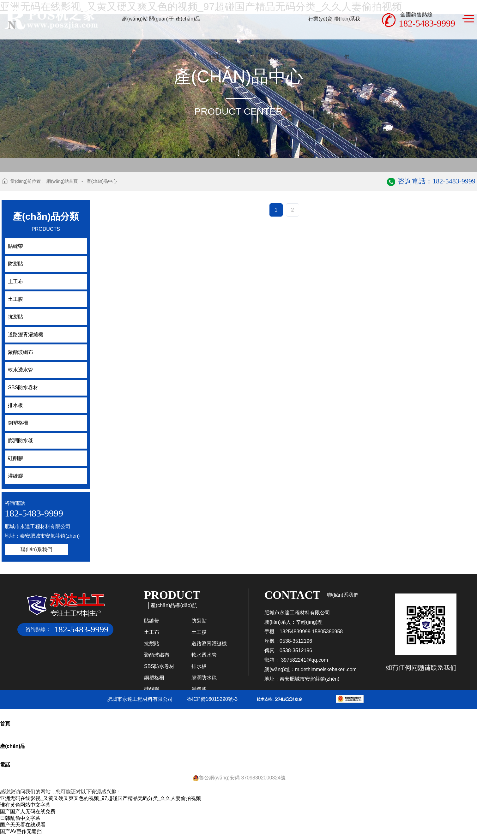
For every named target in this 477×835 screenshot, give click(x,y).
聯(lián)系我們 (347, 37)
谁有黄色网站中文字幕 (25, 805)
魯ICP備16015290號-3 (212, 699)
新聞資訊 (267, 56)
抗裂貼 (214, 56)
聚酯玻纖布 (156, 655)
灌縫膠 (199, 689)
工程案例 (294, 56)
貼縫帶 (241, 56)
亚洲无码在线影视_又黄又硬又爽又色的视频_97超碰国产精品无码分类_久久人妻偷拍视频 (100, 798)
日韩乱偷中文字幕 (20, 818)
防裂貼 (199, 620)
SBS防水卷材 (159, 666)
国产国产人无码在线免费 (28, 811)
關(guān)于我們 (161, 37)
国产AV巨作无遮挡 (21, 831)
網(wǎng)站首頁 (135, 37)
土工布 (151, 632)
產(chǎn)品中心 (188, 37)
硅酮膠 (151, 689)
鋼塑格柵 (154, 677)
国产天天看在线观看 (22, 824)
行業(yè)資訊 (320, 37)
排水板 (199, 666)
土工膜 (199, 632)
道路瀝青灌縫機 (209, 643)
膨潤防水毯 (204, 677)
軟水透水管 (204, 655)
